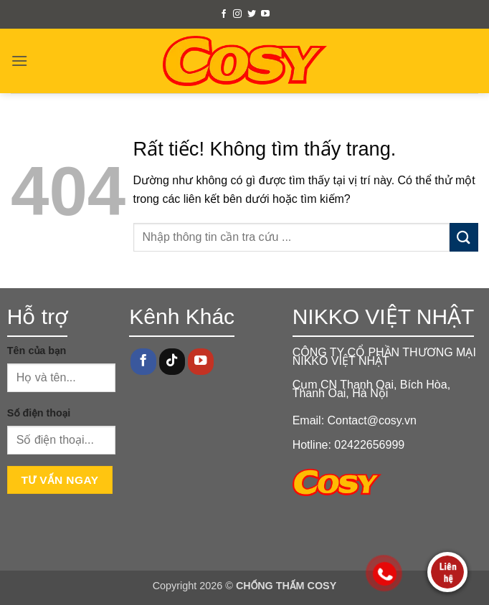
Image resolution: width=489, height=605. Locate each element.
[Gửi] (464, 237)
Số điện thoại (38, 413)
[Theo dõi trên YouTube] (265, 14)
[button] (19, 60)
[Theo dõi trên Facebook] (223, 14)
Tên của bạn (37, 350)
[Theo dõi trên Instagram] (237, 14)
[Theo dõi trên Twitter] (251, 14)
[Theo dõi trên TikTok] (172, 361)
